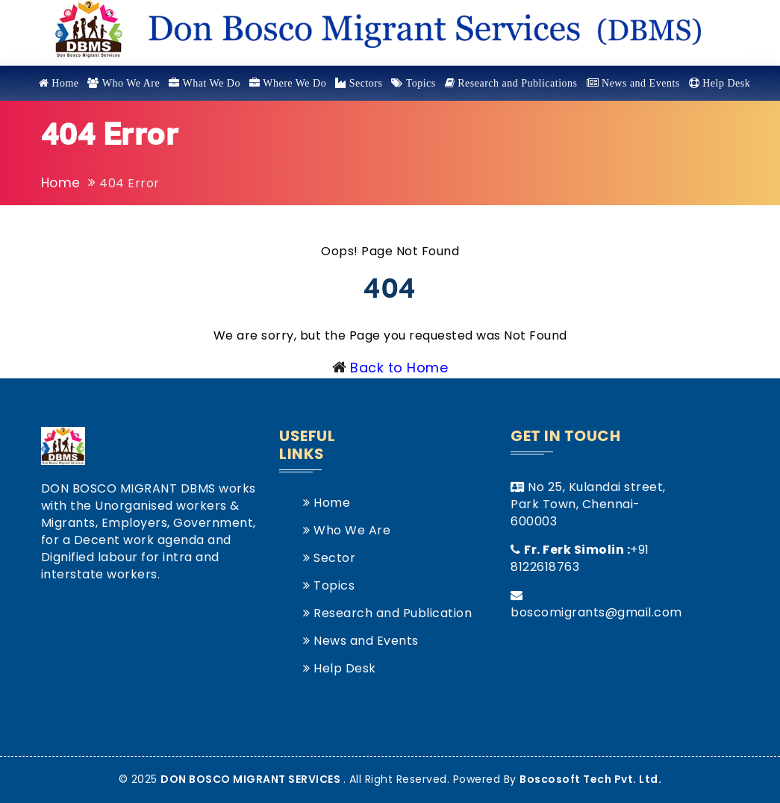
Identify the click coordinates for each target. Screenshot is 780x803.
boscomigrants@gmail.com (596, 612)
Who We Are (123, 83)
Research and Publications (511, 83)
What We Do (204, 83)
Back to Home (399, 367)
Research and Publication (387, 613)
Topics (413, 83)
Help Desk (720, 83)
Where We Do (287, 83)
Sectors (358, 83)
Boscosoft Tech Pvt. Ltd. (590, 779)
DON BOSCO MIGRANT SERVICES (251, 779)
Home (59, 83)
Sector (329, 557)
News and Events (633, 83)
